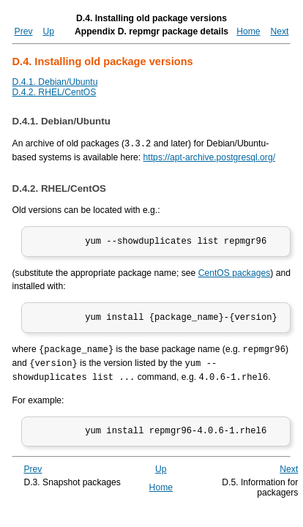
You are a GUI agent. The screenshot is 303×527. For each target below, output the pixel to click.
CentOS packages (234, 275)
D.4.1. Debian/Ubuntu (55, 82)
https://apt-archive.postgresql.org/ (209, 157)
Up (48, 31)
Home (248, 31)
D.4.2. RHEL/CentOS (54, 92)
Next (279, 31)
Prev (24, 31)
